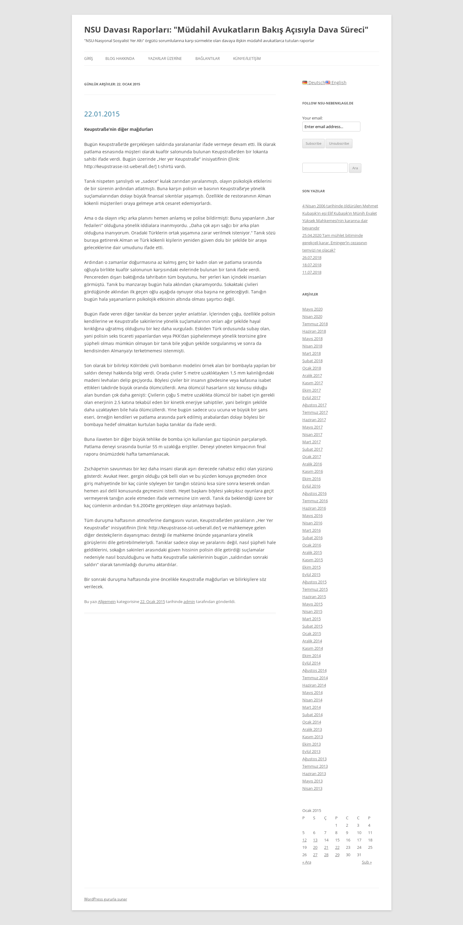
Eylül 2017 (311, 397)
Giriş (88, 58)
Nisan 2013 (312, 788)
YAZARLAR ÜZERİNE (165, 58)
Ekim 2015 (311, 567)
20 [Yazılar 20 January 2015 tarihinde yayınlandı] (315, 847)
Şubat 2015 (312, 626)
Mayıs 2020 (312, 309)
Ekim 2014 (311, 655)
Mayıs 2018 (312, 338)
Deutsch (313, 82)
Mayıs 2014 (312, 692)
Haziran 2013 (314, 773)
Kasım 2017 (312, 383)
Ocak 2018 (311, 368)
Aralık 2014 (312, 641)
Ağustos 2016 (314, 493)
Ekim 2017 (311, 390)
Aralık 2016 (312, 464)
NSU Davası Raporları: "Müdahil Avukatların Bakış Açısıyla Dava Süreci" (226, 29)
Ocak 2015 (311, 633)
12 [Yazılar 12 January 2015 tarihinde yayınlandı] (304, 840)
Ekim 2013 (311, 744)
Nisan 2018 (312, 346)
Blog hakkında (120, 58)
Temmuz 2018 (315, 324)
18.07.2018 (311, 265)
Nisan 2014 (312, 700)
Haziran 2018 (314, 331)
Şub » (367, 862)
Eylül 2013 (311, 751)
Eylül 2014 (311, 663)
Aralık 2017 (312, 375)
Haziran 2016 (314, 508)
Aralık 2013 (312, 729)
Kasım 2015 (312, 559)
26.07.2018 (311, 257)
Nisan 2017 (312, 434)
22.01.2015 (102, 113)
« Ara (306, 862)
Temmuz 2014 (315, 677)
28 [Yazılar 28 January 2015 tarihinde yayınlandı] (326, 854)
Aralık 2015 (312, 552)
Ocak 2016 (311, 545)
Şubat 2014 (312, 714)
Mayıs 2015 (312, 604)
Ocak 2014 (311, 722)
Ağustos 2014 (314, 670)
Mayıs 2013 (312, 781)
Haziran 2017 (314, 419)
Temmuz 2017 (315, 412)
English (336, 82)
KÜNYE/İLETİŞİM (247, 58)
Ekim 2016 (311, 478)
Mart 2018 (311, 353)
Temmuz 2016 (315, 501)
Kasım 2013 (312, 736)
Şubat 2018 (312, 360)
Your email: (312, 118)
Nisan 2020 (312, 316)
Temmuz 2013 (315, 766)
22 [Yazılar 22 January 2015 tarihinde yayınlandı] (337, 847)
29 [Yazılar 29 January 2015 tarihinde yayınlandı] (337, 854)
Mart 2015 (311, 618)
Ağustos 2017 (314, 405)
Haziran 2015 (314, 596)
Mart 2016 (311, 530)
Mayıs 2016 (312, 515)
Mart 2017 (311, 442)
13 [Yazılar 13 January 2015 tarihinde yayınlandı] (315, 840)
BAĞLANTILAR (207, 58)
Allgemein (107, 601)
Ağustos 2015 (314, 582)
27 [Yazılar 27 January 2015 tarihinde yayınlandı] (315, 854)
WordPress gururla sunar (105, 899)
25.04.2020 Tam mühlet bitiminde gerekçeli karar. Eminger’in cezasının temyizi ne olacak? (334, 243)
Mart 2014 (311, 707)
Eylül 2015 (311, 574)
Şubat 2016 (312, 537)
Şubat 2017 (312, 449)
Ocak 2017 (311, 456)
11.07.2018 (311, 272)
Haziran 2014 (314, 685)
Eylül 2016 (311, 486)
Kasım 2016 (312, 471)
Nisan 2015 (312, 611)
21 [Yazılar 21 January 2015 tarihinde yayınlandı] (326, 847)
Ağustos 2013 (314, 759)
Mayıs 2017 (312, 427)
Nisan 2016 (312, 523)
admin (189, 601)
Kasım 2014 (312, 648)
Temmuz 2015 (315, 589)
